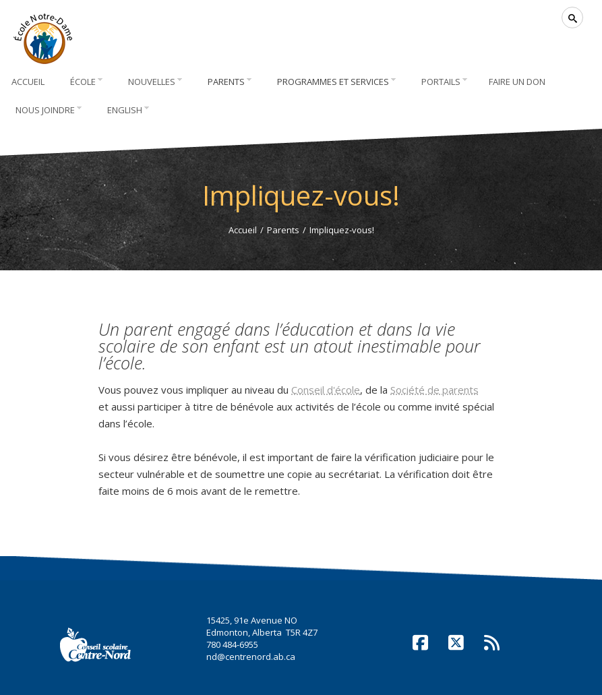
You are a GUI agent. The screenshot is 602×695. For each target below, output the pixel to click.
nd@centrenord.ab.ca (250, 657)
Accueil (243, 230)
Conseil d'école (325, 389)
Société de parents (434, 389)
